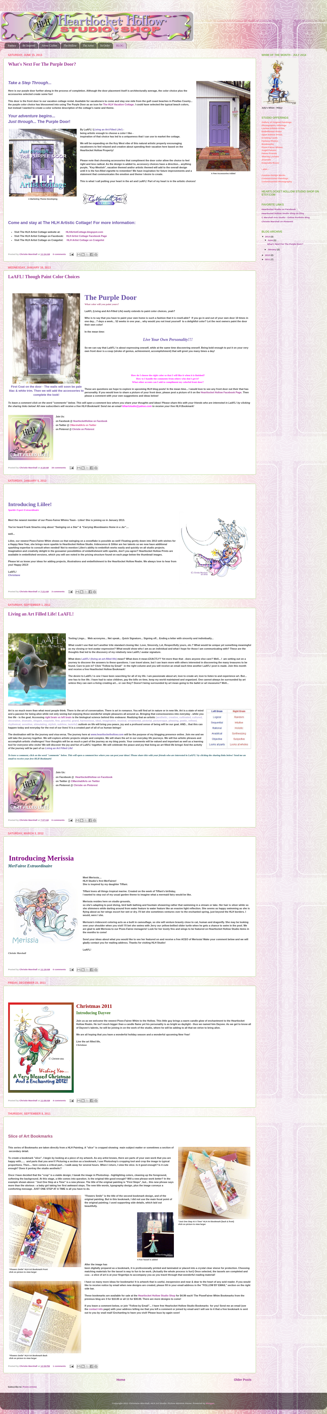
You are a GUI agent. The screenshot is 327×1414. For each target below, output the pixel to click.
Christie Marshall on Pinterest (277, 221)
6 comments (58, 820)
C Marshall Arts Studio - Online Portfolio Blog (286, 217)
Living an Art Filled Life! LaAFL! (41, 613)
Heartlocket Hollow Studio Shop (156, 1295)
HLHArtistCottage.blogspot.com (84, 232)
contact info (96, 1309)
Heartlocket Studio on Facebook (279, 209)
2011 (268, 259)
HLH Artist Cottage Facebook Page (86, 236)
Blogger (210, 1403)
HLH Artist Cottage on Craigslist (85, 240)
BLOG (120, 45)
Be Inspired (29, 45)
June (271, 240)
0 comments (59, 254)
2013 (268, 236)
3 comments (58, 591)
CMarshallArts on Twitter (85, 781)
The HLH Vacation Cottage (118, 104)
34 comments (59, 467)
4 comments (59, 1100)
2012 (268, 255)
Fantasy (12, 45)
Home (121, 1380)
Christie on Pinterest (83, 429)
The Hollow (70, 45)
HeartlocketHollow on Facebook (90, 421)
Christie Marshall (28, 254)
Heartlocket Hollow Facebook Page (221, 392)
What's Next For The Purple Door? (42, 64)
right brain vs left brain (58, 717)
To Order (105, 45)
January (272, 249)
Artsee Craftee (49, 45)
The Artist (88, 45)
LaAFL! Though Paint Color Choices (44, 276)
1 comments (59, 1366)
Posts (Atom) (30, 1387)
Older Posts (242, 1380)
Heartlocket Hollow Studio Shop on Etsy (283, 213)
